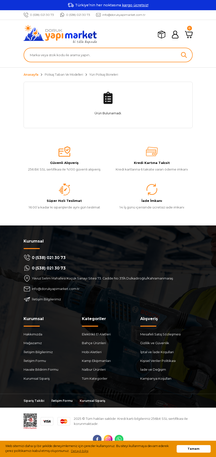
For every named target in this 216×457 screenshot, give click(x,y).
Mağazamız (33, 343)
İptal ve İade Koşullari (157, 352)
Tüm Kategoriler (94, 378)
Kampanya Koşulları (155, 378)
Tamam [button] (193, 448)
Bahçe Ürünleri (94, 343)
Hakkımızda (33, 334)
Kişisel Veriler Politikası (158, 361)
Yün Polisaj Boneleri (103, 74)
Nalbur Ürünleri (94, 370)
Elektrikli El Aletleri (96, 334)
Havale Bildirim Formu (41, 370)
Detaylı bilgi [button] (79, 451)
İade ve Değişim (153, 370)
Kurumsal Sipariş (37, 378)
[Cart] (189, 34)
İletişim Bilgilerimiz (38, 352)
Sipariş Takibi (34, 401)
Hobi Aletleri (92, 352)
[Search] (108, 55)
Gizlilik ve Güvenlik (154, 343)
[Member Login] (175, 34)
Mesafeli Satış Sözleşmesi (160, 334)
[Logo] (60, 34)
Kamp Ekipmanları (96, 361)
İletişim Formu (35, 361)
